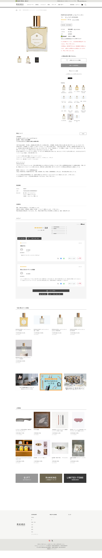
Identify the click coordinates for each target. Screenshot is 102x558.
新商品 (36, 4)
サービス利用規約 (53, 524)
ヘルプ (51, 519)
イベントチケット (34, 534)
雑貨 (32, 527)
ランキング (43, 4)
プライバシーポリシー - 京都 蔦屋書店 (57, 539)
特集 (49, 4)
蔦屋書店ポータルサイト (72, 517)
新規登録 (72, 4)
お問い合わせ (52, 522)
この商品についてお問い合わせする (74, 73)
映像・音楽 (33, 522)
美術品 (32, 517)
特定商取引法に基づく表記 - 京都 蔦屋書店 (58, 534)
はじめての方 (52, 517)
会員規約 (51, 529)
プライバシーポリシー (54, 536)
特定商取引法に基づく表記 (55, 532)
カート (82, 5)
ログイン (78, 4)
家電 (32, 529)
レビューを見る (75, 19)
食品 (32, 532)
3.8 (46, 228)
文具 (32, 524)
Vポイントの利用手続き (66, 38)
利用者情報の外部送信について (56, 541)
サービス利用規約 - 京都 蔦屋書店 (56, 527)
